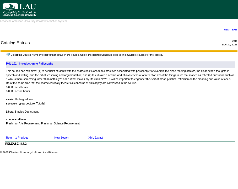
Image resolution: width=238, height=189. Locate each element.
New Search (62, 137)
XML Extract (95, 137)
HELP (227, 29)
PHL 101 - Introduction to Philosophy (29, 63)
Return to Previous (17, 137)
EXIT (234, 29)
